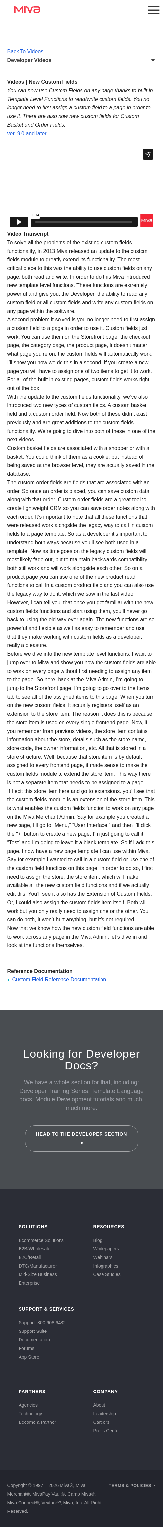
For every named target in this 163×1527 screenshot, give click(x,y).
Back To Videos (25, 51)
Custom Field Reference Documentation (59, 979)
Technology (30, 1413)
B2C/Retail (30, 1257)
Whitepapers (106, 1248)
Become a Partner (37, 1422)
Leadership (104, 1413)
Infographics (105, 1266)
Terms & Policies (130, 1485)
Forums (26, 1348)
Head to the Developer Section (81, 1138)
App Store (29, 1357)
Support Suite (33, 1331)
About (99, 1405)
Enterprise (29, 1283)
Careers (101, 1422)
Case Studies (107, 1274)
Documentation (34, 1339)
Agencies (28, 1405)
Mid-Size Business (38, 1274)
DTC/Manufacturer (38, 1266)
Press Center (106, 1430)
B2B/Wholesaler (35, 1248)
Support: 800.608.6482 (42, 1322)
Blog (97, 1240)
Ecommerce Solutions (41, 1240)
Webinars (103, 1257)
